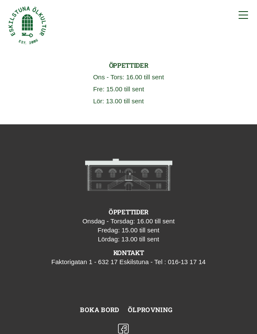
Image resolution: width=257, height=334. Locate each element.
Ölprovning (150, 309)
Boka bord (99, 309)
